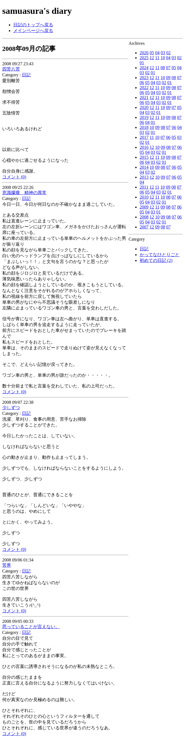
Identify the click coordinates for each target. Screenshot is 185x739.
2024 (144, 67)
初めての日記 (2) (156, 260)
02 (168, 52)
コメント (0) (14, 177)
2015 (144, 157)
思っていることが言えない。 (31, 626)
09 (168, 77)
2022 (144, 87)
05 (152, 52)
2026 (144, 52)
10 (163, 57)
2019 (144, 117)
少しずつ (11, 407)
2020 (144, 107)
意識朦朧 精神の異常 (24, 192)
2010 (144, 197)
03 (163, 52)
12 (152, 57)
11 (157, 57)
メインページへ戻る (33, 30)
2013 (144, 177)
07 (168, 67)
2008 (144, 217)
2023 (144, 77)
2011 (144, 187)
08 (163, 67)
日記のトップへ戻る (33, 24)
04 (157, 52)
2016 (144, 147)
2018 (144, 127)
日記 (144, 248)
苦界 (6, 565)
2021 (144, 97)
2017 (144, 137)
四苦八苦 (11, 69)
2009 (144, 207)
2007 (144, 227)
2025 (144, 57)
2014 (144, 167)
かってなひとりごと (159, 254)
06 (142, 82)
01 (142, 62)
